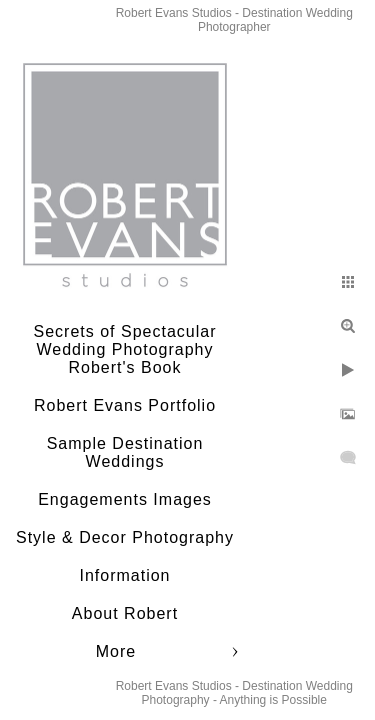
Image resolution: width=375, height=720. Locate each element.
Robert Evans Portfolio (125, 405)
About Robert (125, 613)
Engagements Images (125, 499)
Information (124, 575)
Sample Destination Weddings (125, 452)
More (116, 651)
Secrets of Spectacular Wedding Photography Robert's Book (125, 349)
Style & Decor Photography (125, 537)
